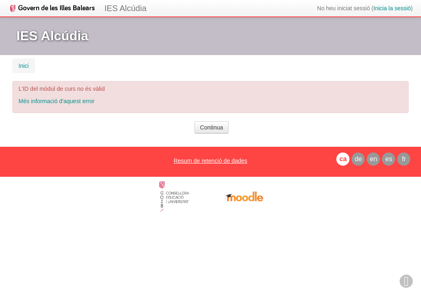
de (358, 158)
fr (404, 158)
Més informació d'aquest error (57, 101)
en (373, 158)
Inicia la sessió (392, 8)
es (388, 158)
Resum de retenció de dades (210, 160)
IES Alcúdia (125, 8)
